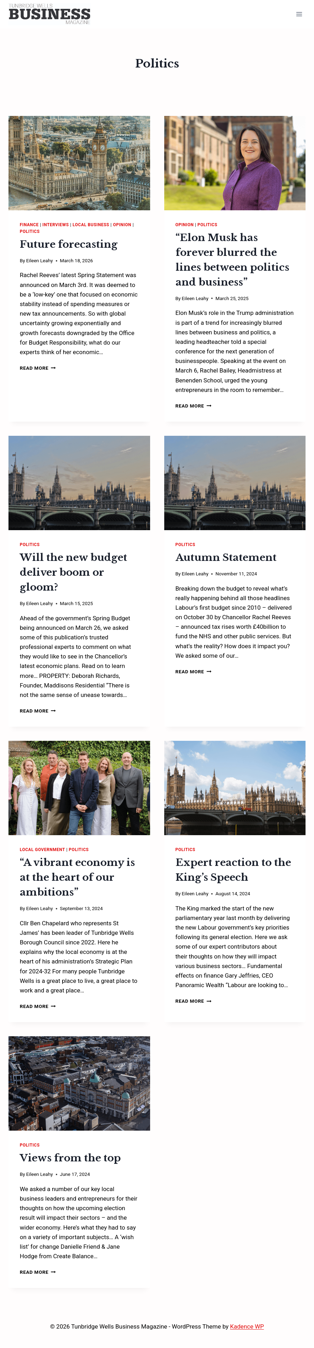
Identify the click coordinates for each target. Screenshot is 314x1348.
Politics (30, 231)
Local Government (42, 849)
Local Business (91, 224)
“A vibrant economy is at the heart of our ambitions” (77, 877)
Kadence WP (247, 1326)
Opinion (122, 224)
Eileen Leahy (39, 260)
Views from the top (70, 1158)
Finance (29, 224)
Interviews (55, 224)
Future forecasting (69, 244)
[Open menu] (299, 13)
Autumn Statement (226, 557)
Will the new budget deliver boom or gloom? (73, 572)
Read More (38, 368)
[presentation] (79, 163)
